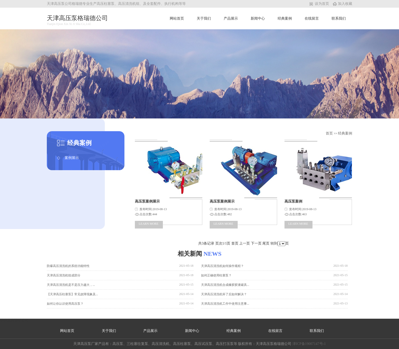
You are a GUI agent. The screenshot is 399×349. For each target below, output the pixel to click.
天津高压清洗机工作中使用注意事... (225, 303)
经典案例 (285, 18)
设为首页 (322, 4)
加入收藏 (345, 4)
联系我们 (339, 18)
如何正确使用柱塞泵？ (216, 275)
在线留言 (312, 18)
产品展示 (231, 18)
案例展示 (72, 158)
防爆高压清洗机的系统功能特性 (68, 266)
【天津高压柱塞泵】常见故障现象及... (72, 294)
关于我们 (204, 18)
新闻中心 (258, 18)
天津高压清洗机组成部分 (63, 275)
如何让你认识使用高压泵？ (65, 303)
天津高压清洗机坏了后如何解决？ (224, 294)
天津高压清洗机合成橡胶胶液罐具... (225, 285)
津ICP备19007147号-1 (309, 344)
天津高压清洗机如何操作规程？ (222, 266)
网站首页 (177, 18)
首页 (330, 133)
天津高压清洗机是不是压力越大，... (71, 285)
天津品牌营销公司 (14, 321)
